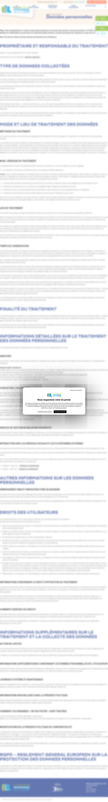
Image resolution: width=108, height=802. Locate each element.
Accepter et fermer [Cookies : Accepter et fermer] (60, 411)
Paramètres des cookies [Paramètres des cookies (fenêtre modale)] (44, 411)
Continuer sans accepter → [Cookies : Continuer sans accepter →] (76, 390)
